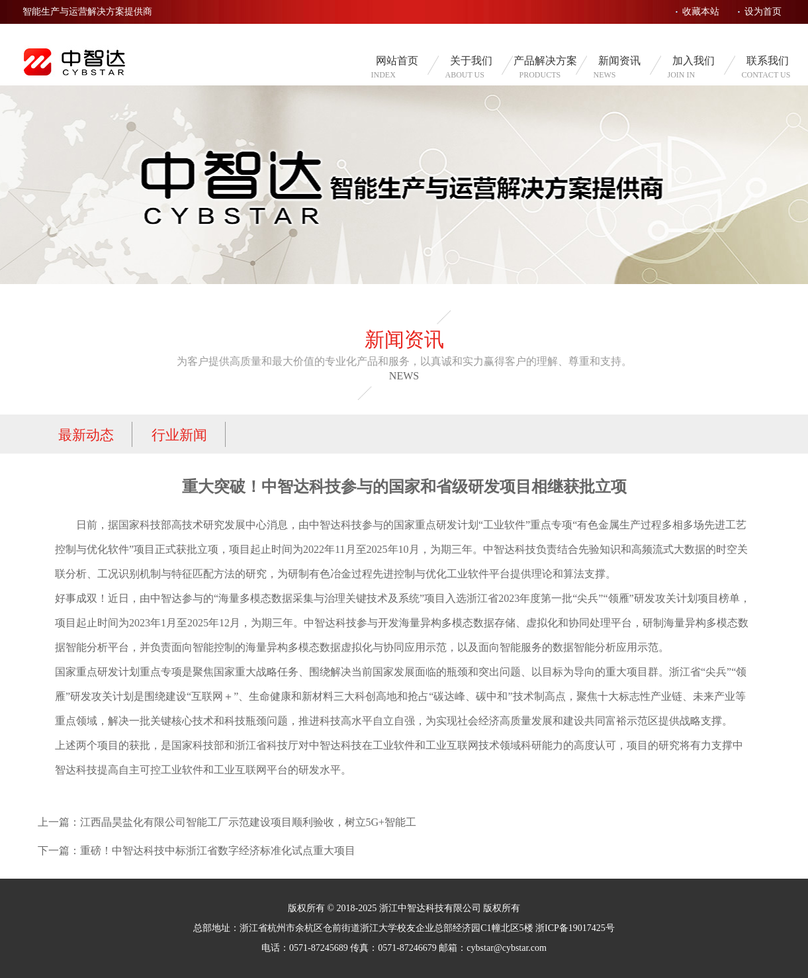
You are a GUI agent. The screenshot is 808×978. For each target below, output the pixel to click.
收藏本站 (700, 12)
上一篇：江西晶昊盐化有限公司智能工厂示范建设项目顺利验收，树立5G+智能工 (227, 822)
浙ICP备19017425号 (575, 928)
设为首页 (763, 12)
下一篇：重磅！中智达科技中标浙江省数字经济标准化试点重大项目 (196, 850)
